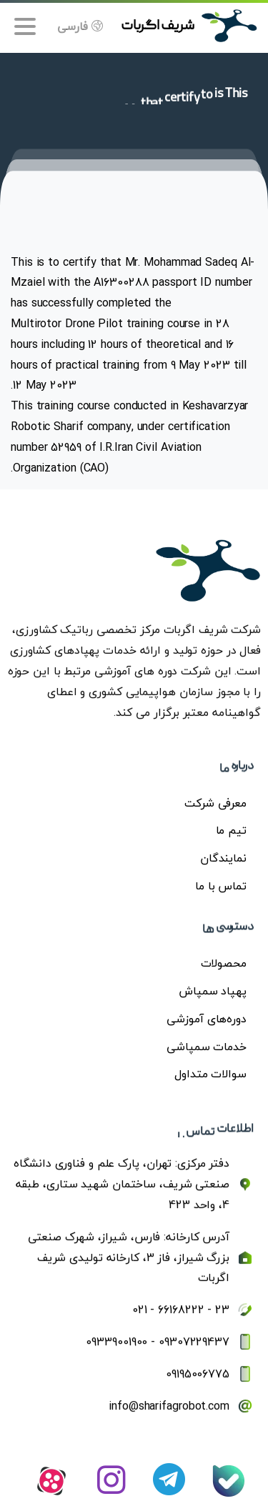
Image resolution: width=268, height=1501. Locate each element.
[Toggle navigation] (25, 26)
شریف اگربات (157, 26)
